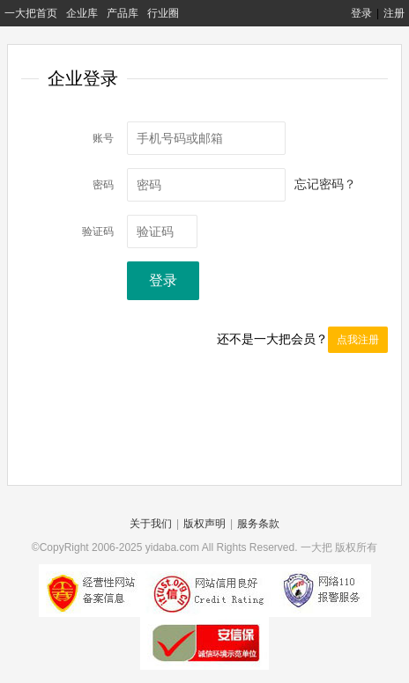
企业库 (82, 13)
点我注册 (358, 340)
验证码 (98, 231)
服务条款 (258, 524)
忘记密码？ (325, 184)
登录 (361, 13)
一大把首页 (30, 13)
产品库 (122, 13)
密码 (103, 185)
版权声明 (204, 524)
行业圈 (163, 13)
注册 (394, 13)
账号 (103, 138)
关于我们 (151, 524)
